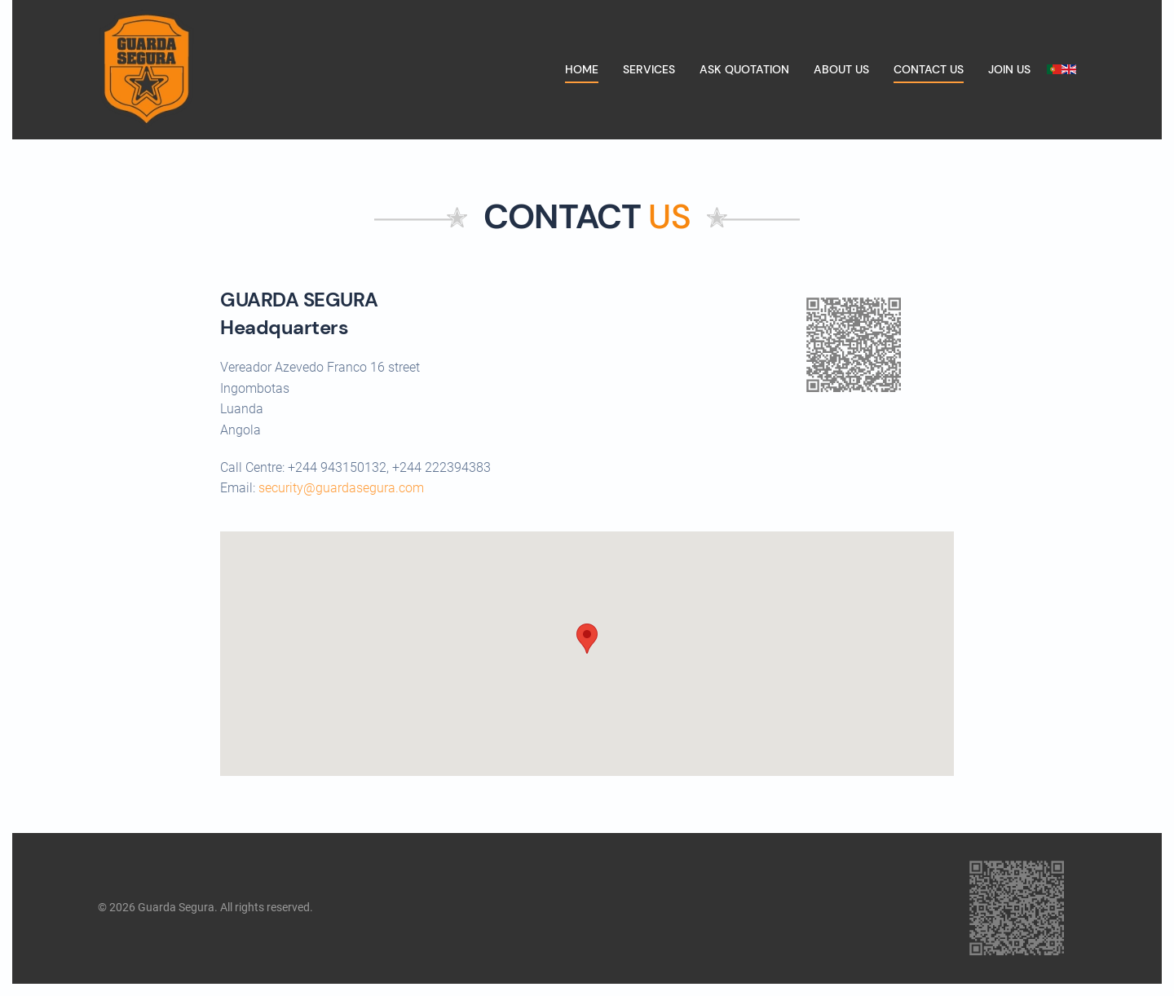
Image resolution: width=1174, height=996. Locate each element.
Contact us (929, 69)
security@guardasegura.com (341, 488)
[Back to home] (146, 69)
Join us (1009, 69)
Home (581, 69)
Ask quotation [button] (744, 69)
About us (841, 69)
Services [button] (649, 69)
